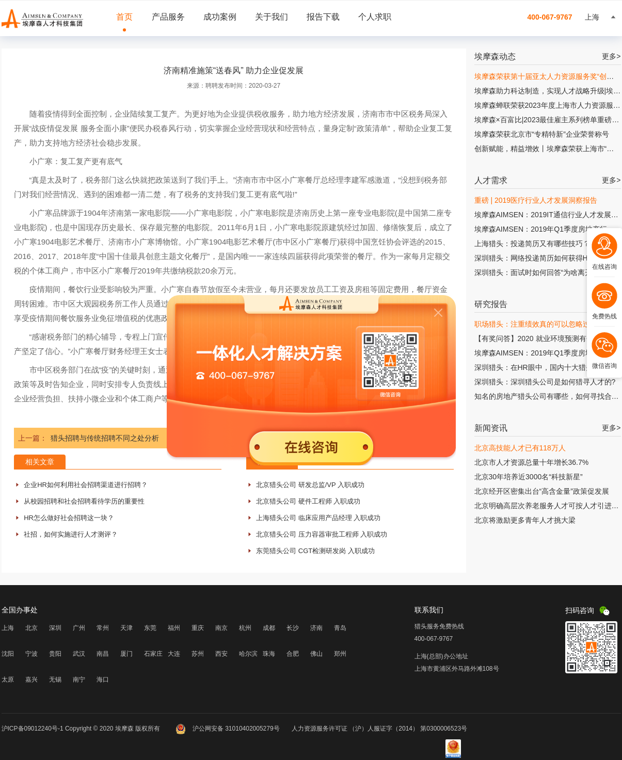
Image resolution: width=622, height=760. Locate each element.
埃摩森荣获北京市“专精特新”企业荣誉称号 (541, 134)
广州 (79, 628)
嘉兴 (31, 679)
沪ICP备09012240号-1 (32, 728)
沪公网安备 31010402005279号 (228, 728)
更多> (611, 56)
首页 (124, 16)
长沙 (292, 628)
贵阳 (55, 653)
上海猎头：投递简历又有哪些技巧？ (532, 243)
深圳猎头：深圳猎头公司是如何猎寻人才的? (545, 382)
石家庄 (153, 653)
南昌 (103, 653)
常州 (103, 628)
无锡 (55, 679)
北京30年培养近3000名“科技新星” (528, 477)
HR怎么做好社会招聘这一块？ (69, 518)
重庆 (198, 628)
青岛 (340, 628)
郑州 (340, 653)
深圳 (55, 628)
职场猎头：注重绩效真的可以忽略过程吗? (541, 324)
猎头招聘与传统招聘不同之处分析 (105, 438)
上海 (8, 628)
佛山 (316, 653)
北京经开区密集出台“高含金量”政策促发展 (541, 491)
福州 (174, 628)
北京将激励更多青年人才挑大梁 (525, 520)
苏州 (198, 653)
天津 (126, 628)
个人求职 (374, 16)
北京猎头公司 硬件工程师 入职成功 (308, 501)
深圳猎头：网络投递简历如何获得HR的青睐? (546, 258)
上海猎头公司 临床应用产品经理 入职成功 (318, 518)
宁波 (31, 653)
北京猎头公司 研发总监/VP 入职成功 (310, 485)
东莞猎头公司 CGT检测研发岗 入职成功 (315, 551)
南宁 (79, 679)
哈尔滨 (248, 653)
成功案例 (219, 16)
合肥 (292, 653)
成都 (269, 628)
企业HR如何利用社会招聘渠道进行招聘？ (86, 485)
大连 (174, 653)
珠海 (269, 653)
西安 (221, 653)
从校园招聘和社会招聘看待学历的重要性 (84, 501)
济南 (316, 628)
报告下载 (323, 16)
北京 (31, 628)
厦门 (126, 653)
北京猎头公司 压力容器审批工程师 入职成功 (321, 534)
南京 (221, 628)
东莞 (150, 628)
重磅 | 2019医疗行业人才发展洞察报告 (536, 200)
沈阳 (8, 653)
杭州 (245, 628)
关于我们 (271, 16)
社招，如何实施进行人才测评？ (71, 534)
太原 (8, 679)
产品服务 (168, 16)
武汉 (79, 653)
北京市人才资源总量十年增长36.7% (531, 462)
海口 (103, 679)
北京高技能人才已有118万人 (520, 448)
